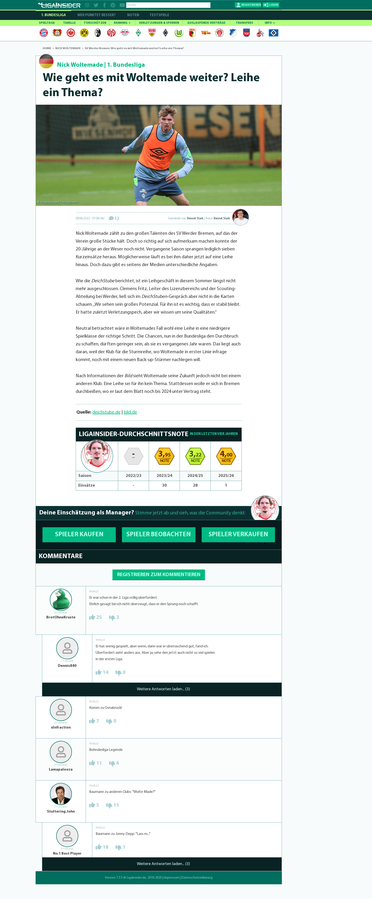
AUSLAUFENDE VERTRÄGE (206, 22)
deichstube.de (106, 412)
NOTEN (133, 15)
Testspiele (158, 15)
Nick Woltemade (80, 65)
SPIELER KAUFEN (79, 535)
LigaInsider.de (136, 878)
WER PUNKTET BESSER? (96, 15)
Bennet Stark (195, 218)
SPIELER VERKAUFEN (238, 535)
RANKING (122, 22)
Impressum (171, 878)
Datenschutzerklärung (197, 878)
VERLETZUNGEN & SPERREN (159, 22)
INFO (270, 22)
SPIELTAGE (47, 22)
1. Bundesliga (53, 15)
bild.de (130, 412)
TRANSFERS (244, 22)
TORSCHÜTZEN (95, 22)
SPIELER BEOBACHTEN (158, 535)
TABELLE (69, 22)
